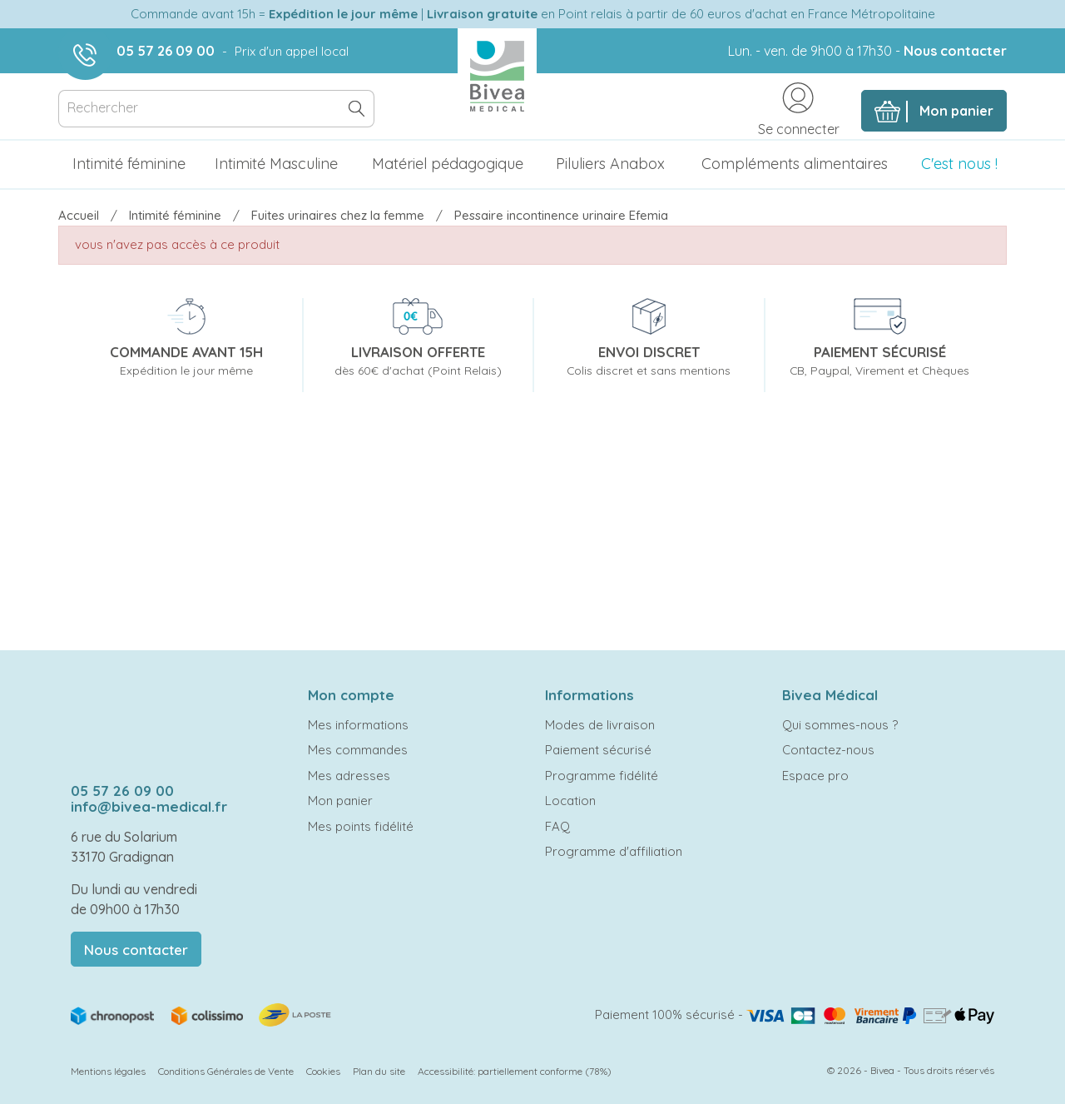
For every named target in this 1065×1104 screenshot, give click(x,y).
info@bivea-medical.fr (149, 806)
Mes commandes (358, 750)
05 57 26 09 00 (165, 50)
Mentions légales (108, 1071)
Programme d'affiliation (613, 851)
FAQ (557, 826)
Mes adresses (349, 775)
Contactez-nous (828, 750)
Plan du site (379, 1071)
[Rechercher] (216, 108)
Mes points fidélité (361, 826)
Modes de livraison (600, 725)
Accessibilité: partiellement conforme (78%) (515, 1071)
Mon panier (340, 800)
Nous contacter (955, 50)
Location (570, 800)
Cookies (323, 1071)
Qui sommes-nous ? (840, 725)
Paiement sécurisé (598, 750)
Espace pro (815, 775)
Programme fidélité (601, 775)
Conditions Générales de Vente (226, 1071)
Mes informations (358, 725)
